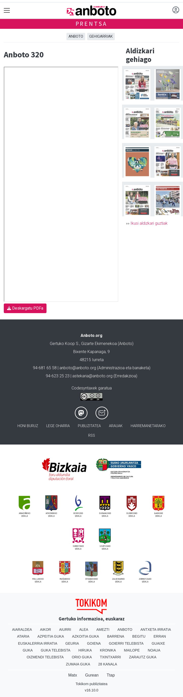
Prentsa (92, 24)
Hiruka (85, 650)
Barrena (115, 636)
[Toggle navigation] (7, 10)
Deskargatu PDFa (25, 308)
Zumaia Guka (78, 664)
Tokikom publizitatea (91, 684)
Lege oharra (58, 426)
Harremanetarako (148, 426)
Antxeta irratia (155, 630)
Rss (91, 435)
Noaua (154, 650)
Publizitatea (89, 426)
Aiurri (65, 630)
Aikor (45, 630)
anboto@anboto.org (77, 367)
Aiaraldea (22, 630)
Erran (159, 636)
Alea (83, 630)
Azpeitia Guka (50, 636)
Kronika (108, 650)
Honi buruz (27, 426)
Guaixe (158, 643)
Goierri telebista (126, 643)
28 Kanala (107, 664)
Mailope (132, 650)
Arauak (116, 426)
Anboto (75, 36)
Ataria (23, 636)
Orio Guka (82, 657)
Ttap (111, 675)
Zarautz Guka (142, 657)
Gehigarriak (101, 36)
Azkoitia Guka (85, 636)
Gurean (92, 675)
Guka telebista (55, 650)
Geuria (72, 643)
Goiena (94, 643)
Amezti (102, 630)
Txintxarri (110, 657)
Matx (72, 675)
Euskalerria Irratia (37, 643)
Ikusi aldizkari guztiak (149, 223)
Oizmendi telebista (45, 657)
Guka (28, 650)
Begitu (138, 636)
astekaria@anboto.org (92, 376)
